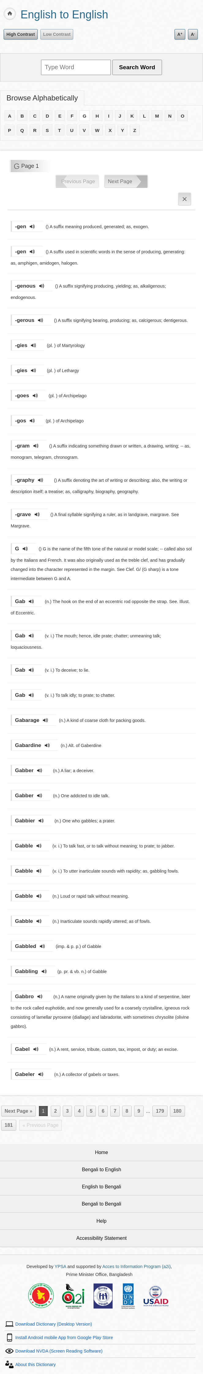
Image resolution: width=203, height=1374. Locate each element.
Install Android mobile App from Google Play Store (64, 1337)
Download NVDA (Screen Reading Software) (59, 1351)
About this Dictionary (35, 1364)
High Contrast (20, 34)
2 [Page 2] (55, 1111)
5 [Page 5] (91, 1111)
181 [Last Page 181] (9, 1125)
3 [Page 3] (67, 1111)
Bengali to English (101, 1169)
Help (101, 1221)
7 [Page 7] (115, 1111)
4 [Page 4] (79, 1111)
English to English (64, 14)
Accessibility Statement (101, 1238)
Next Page (120, 181)
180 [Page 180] (177, 1111)
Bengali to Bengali (101, 1203)
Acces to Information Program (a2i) (136, 1266)
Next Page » (18, 1111)
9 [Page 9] (138, 1111)
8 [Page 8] (127, 1111)
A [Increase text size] (179, 34)
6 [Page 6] (103, 1111)
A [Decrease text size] (193, 34)
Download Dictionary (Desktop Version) (53, 1324)
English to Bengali (101, 1186)
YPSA (60, 1266)
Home (101, 1152)
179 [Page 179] (160, 1111)
